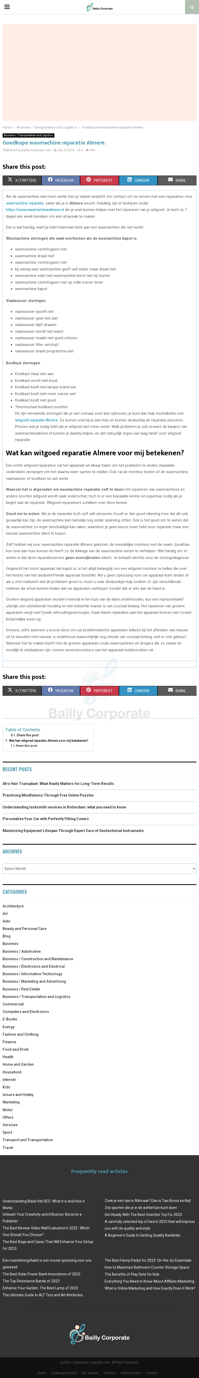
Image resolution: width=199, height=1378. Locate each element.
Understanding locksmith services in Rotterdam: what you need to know (64, 807)
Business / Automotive (22, 951)
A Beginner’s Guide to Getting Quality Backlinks (142, 1235)
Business (10, 944)
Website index (131, 1373)
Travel (8, 1148)
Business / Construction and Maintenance (38, 959)
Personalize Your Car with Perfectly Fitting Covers (46, 819)
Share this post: (28, 735)
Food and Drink (16, 1049)
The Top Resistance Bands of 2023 (31, 1281)
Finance (9, 1042)
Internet (9, 1080)
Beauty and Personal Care (24, 929)
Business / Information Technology (32, 974)
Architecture (13, 906)
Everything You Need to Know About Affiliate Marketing (149, 1281)
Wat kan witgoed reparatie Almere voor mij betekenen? (48, 741)
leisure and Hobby (18, 1095)
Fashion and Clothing (21, 1034)
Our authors (90, 1373)
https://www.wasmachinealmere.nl (35, 209)
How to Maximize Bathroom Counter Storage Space (147, 1267)
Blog (7, 936)
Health (8, 1057)
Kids (6, 1087)
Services (10, 1125)
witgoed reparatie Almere (36, 420)
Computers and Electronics (26, 1012)
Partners (110, 1373)
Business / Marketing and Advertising (34, 981)
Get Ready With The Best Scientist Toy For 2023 (143, 1215)
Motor (8, 1110)
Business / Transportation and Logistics (28, 135)
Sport (7, 1132)
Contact (151, 1373)
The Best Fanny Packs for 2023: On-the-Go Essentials (148, 1260)
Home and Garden (18, 1064)
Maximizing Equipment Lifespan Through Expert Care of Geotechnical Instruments (73, 831)
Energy (9, 1027)
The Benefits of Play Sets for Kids (132, 1274)
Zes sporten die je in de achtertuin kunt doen (141, 1208)
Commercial (13, 1004)
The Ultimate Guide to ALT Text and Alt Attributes (43, 1295)
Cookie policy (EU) (64, 1373)
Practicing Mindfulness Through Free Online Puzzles (48, 795)
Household (12, 1072)
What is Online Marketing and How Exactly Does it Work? (150, 1288)
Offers (8, 1117)
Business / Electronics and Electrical (34, 966)
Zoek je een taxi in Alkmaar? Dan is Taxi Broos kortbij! (148, 1201)
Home (42, 1373)
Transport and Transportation (28, 1140)
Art (5, 914)
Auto (6, 921)
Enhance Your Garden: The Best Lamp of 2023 (40, 1288)
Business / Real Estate (21, 989)
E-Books (10, 1019)
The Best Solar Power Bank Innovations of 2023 (41, 1274)
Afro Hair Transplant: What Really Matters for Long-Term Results (58, 784)
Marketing (11, 1102)
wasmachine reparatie (25, 203)
